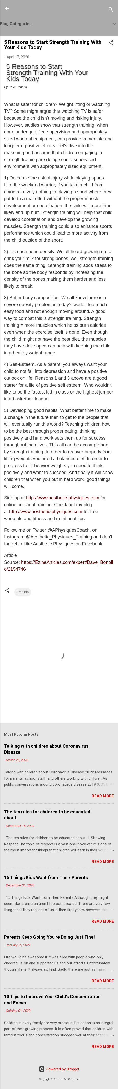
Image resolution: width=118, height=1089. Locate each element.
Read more (103, 796)
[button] (111, 44)
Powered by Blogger (59, 1069)
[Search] (111, 10)
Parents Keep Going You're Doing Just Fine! (49, 937)
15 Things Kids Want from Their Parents (46, 877)
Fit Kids (23, 592)
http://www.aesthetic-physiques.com (62, 497)
